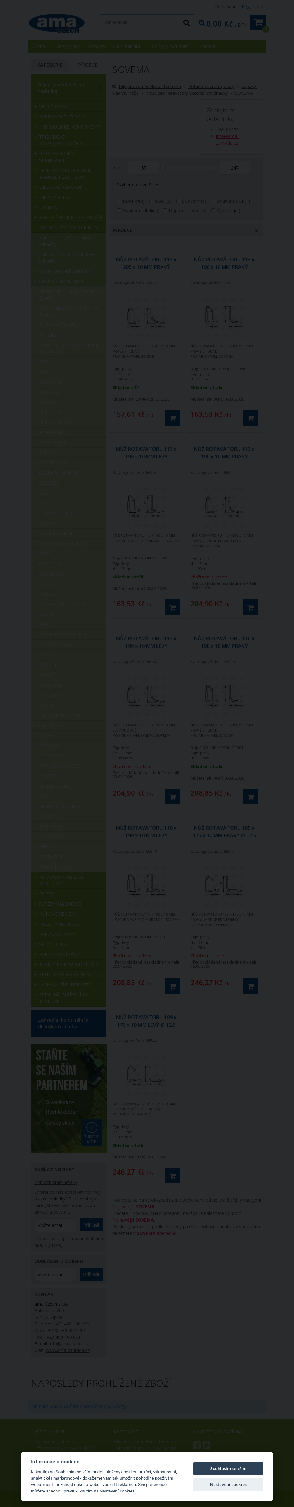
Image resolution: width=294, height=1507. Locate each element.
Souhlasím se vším (228, 1468)
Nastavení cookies (228, 1484)
